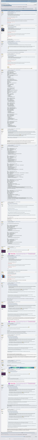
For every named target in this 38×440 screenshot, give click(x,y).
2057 (30, 432)
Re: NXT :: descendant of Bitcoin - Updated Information (14, 11)
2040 (13, 432)
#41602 (36, 25)
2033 (6, 432)
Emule (2, 53)
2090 (32, 8)
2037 (10, 432)
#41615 (36, 323)
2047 (20, 432)
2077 (19, 8)
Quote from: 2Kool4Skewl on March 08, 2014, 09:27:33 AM (12, 386)
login (6, 3)
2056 (29, 432)
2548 (12, 9)
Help (4, 5)
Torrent (9, 4)
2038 (11, 432)
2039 (12, 432)
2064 (5, 8)
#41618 (36, 369)
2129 (8, 9)
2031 (4, 432)
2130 (9, 9)
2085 (27, 8)
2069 (10, 8)
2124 (3, 9)
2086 (28, 8)
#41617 (36, 360)
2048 (21, 432)
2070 (11, 8)
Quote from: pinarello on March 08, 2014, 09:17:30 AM (11, 256)
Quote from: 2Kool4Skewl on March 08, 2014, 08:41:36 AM (13, 337)
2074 (15, 8)
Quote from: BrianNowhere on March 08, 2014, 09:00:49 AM (13, 209)
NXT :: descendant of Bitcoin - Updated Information (21, 434)
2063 (4, 8)
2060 (1, 8)
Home (2, 5)
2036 (9, 432)
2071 (12, 8)
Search (5, 5)
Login (7, 5)
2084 (26, 8)
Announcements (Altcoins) (12, 434)
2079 (21, 8)
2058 (31, 432)
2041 (14, 432)
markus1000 (2, 255)
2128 (7, 9)
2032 (5, 432)
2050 (23, 432)
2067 (8, 8)
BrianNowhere (2, 282)
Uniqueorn (2, 41)
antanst (2, 11)
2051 (24, 432)
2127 (6, 9)
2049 (22, 432)
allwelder (2, 360)
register (8, 3)
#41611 (36, 255)
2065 (6, 8)
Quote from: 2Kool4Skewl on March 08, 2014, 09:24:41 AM (12, 324)
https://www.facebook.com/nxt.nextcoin (10, 40)
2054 (27, 432)
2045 (18, 432)
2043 (16, 432)
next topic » (36, 8)
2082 (24, 8)
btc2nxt (2, 221)
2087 (29, 8)
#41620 (36, 409)
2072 (13, 8)
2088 (30, 8)
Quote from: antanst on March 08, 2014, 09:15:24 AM (11, 26)
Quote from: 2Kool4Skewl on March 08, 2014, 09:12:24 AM (12, 203)
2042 (15, 432)
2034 (7, 432)
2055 (28, 432)
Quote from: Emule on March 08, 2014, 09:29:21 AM (11, 370)
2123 (2, 9)
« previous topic (36, 8)
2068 (9, 8)
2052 (25, 432)
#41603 (36, 41)
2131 (10, 9)
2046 (19, 432)
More (10, 5)
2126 (5, 9)
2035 (8, 432)
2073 (14, 8)
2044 (17, 432)
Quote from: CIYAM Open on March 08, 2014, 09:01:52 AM (12, 43)
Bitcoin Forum (2, 434)
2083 (25, 8)
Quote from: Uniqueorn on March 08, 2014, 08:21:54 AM (12, 285)
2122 (1, 9)
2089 (31, 8)
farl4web (2, 271)
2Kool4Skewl (2, 246)
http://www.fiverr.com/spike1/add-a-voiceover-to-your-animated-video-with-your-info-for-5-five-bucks (16, 363)
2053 (26, 432)
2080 (22, 8)
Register (9, 5)
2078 (20, 8)
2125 (4, 9)
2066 (7, 8)
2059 (32, 432)
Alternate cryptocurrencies (7, 434)
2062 (3, 8)
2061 (2, 8)
